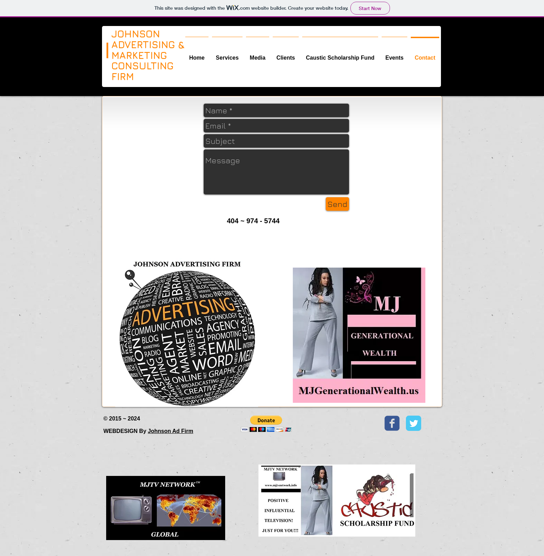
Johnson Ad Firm (170, 431)
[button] (266, 424)
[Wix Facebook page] (392, 423)
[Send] (337, 204)
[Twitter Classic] (413, 423)
